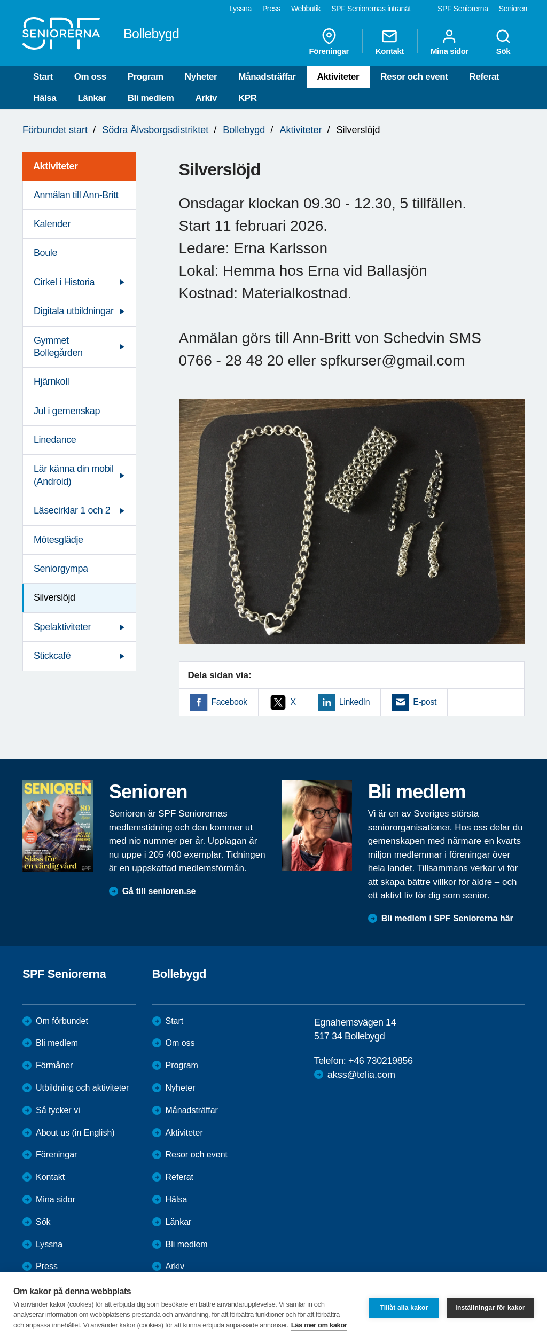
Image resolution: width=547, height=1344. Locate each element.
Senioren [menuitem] (513, 8)
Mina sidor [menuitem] (449, 41)
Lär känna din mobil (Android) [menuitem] (74, 474)
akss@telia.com (361, 1074)
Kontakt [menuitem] (390, 41)
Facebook (229, 701)
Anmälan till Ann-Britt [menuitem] (76, 195)
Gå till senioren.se (159, 891)
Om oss (90, 77)
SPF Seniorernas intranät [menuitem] (371, 8)
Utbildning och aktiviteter (82, 1087)
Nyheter (201, 77)
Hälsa (44, 98)
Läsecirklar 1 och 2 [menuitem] (72, 510)
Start (43, 77)
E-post (424, 701)
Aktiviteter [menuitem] (55, 166)
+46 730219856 (380, 1060)
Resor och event (414, 77)
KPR (247, 98)
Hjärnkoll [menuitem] (51, 381)
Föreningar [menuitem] (329, 41)
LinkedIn (354, 701)
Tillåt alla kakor (404, 1307)
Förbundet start (55, 130)
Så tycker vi (58, 1110)
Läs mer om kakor (319, 1325)
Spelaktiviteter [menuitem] (62, 626)
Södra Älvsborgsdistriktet (155, 130)
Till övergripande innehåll (0, 0)
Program (145, 77)
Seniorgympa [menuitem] (61, 568)
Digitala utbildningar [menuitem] (74, 311)
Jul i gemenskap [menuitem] (67, 411)
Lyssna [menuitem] (240, 8)
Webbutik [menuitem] (306, 8)
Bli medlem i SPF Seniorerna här (447, 918)
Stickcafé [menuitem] (52, 655)
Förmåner (54, 1065)
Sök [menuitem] (503, 41)
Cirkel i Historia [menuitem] (64, 282)
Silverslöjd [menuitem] (54, 597)
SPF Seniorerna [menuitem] (462, 8)
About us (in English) (75, 1132)
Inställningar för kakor (490, 1307)
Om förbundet (62, 1021)
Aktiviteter (338, 77)
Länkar (91, 98)
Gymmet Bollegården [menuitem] (58, 346)
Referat (484, 77)
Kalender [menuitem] (52, 224)
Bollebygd (244, 130)
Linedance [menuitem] (55, 439)
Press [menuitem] (271, 8)
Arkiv (206, 98)
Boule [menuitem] (45, 252)
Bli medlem (151, 98)
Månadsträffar (266, 77)
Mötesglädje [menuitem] (58, 539)
